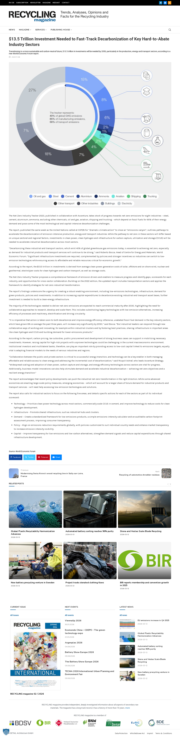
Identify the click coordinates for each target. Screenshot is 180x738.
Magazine (47, 3)
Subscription (22, 3)
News (12, 29)
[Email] (165, 2)
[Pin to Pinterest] (43, 457)
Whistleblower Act (137, 733)
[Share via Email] (56, 457)
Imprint (150, 733)
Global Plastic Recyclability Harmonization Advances (150, 634)
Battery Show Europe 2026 (79, 652)
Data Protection (121, 733)
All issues (14, 615)
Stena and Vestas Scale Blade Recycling (140, 531)
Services (40, 29)
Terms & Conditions (163, 733)
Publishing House (60, 29)
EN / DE (11, 3)
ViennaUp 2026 (73, 620)
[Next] (170, 484)
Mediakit (56, 3)
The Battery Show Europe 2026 (82, 661)
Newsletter (35, 3)
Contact (65, 3)
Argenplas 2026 (73, 642)
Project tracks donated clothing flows (85, 582)
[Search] (169, 29)
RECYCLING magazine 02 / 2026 (27, 693)
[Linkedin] (160, 2)
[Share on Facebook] (15, 457)
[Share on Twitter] (29, 457)
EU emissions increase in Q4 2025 (153, 620)
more (127, 708)
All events (69, 615)
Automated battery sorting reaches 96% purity (90, 531)
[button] (6, 732)
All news (123, 615)
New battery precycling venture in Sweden (32, 582)
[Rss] (169, 2)
